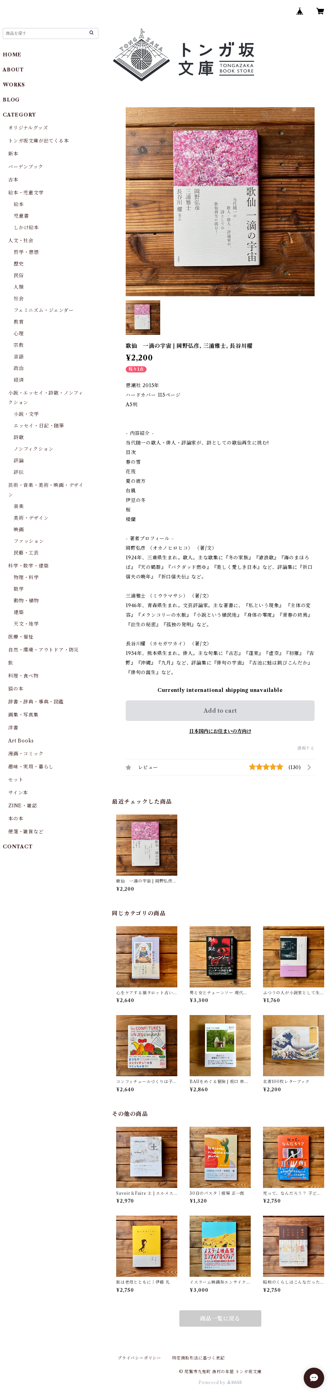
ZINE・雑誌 (22, 806)
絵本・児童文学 (26, 193)
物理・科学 (26, 577)
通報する (306, 748)
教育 (19, 322)
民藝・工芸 (26, 553)
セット (15, 780)
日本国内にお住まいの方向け (220, 731)
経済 (19, 380)
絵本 (19, 204)
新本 (13, 154)
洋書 (13, 728)
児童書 (21, 216)
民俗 (19, 275)
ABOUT (13, 70)
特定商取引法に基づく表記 (198, 1357)
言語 (19, 357)
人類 (19, 287)
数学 (19, 589)
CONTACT (18, 847)
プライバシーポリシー (139, 1357)
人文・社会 (20, 240)
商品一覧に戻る (220, 1318)
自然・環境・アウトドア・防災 (43, 650)
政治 (19, 368)
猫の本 (15, 689)
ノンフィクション (33, 449)
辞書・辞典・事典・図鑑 (36, 702)
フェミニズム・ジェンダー (44, 310)
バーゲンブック (25, 167)
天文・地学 (26, 624)
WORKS (14, 85)
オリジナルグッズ (28, 128)
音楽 (19, 506)
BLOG (11, 100)
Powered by (220, 1382)
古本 (13, 180)
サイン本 (18, 793)
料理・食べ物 (23, 676)
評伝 (19, 472)
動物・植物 (26, 601)
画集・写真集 (23, 715)
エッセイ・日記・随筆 (39, 426)
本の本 (15, 819)
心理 (19, 333)
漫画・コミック (26, 754)
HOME (12, 55)
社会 (19, 299)
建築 (19, 612)
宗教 (19, 345)
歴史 (19, 264)
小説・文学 (26, 414)
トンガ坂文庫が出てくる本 (38, 141)
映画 (19, 529)
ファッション (29, 541)
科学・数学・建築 (28, 566)
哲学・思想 (26, 252)
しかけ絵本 (26, 227)
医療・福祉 (20, 637)
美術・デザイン (31, 518)
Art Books (21, 741)
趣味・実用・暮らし (31, 767)
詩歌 (19, 437)
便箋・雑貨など (26, 832)
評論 (19, 460)
